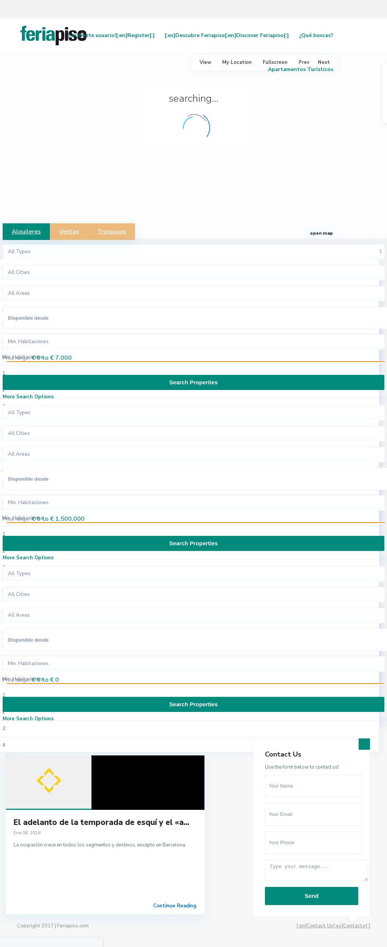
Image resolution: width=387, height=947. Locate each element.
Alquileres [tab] (26, 231)
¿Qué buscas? (316, 35)
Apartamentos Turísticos (300, 69)
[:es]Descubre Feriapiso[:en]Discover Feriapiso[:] (227, 35)
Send (312, 896)
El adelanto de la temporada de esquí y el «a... (101, 822)
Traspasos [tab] (111, 231)
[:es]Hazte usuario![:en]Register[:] (111, 35)
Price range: (16, 358)
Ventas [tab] (69, 231)
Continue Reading (175, 905)
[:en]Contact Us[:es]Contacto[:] (333, 925)
